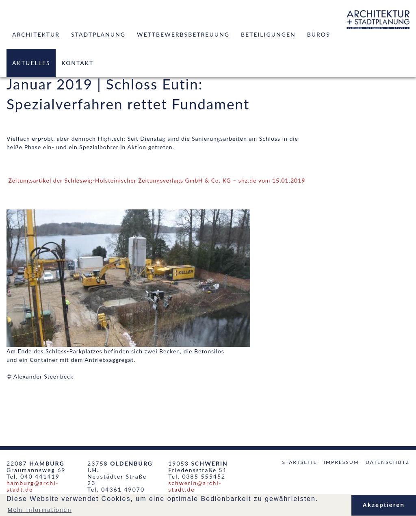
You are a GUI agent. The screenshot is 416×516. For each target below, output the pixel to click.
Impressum (341, 462)
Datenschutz (388, 462)
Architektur (36, 34)
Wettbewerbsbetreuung (183, 34)
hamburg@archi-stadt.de (32, 486)
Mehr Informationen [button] (40, 510)
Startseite (299, 462)
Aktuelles (31, 62)
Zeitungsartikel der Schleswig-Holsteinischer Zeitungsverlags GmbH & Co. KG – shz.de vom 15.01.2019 (157, 180)
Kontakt (77, 62)
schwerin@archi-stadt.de (195, 486)
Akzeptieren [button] (384, 505)
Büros (318, 34)
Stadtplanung (98, 34)
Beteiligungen (268, 34)
